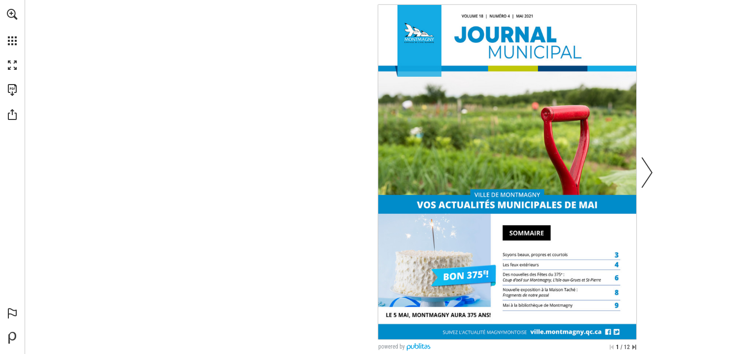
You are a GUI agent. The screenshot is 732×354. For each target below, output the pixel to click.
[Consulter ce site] (565, 331)
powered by (391, 346)
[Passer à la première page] (612, 347)
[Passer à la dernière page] (634, 347)
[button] (12, 14)
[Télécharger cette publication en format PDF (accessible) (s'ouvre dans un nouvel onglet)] (12, 90)
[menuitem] (12, 27)
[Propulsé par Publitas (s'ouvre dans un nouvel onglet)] (12, 337)
